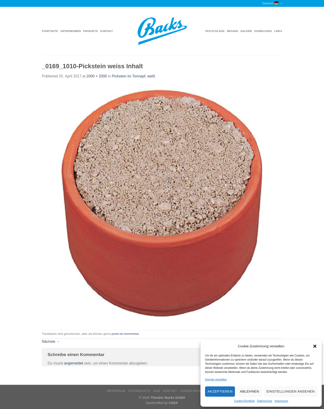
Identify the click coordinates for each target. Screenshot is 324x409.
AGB (157, 391)
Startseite (50, 31)
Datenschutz (264, 401)
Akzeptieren (220, 391)
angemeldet (73, 363)
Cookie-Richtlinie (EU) (198, 391)
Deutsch (272, 3)
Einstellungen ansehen (291, 391)
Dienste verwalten (216, 379)
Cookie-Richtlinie (244, 401)
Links (278, 31)
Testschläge (215, 31)
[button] (315, 346)
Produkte (90, 31)
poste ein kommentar (125, 333)
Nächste (51, 341)
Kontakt (106, 31)
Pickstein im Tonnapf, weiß (133, 76)
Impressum (281, 401)
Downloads (263, 31)
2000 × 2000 (96, 76)
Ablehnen (249, 391)
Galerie (246, 31)
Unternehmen (70, 31)
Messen (232, 31)
